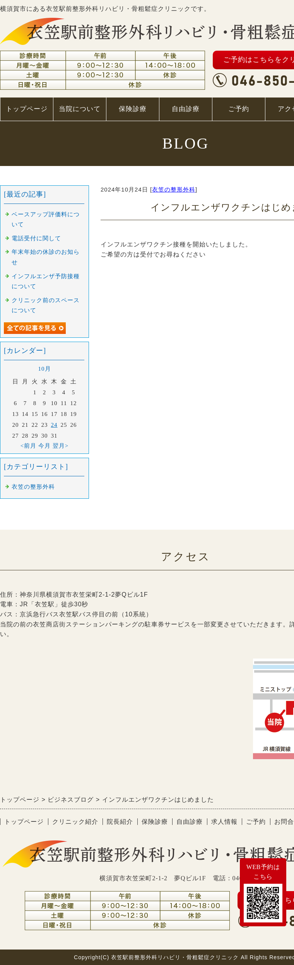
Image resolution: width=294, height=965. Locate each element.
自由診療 (186, 109)
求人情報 (224, 821)
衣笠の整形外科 (173, 189)
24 (54, 425)
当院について (79, 113)
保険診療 (133, 109)
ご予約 (238, 109)
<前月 (28, 446)
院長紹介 (120, 821)
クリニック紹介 (75, 821)
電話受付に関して (36, 238)
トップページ (27, 109)
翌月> (60, 446)
